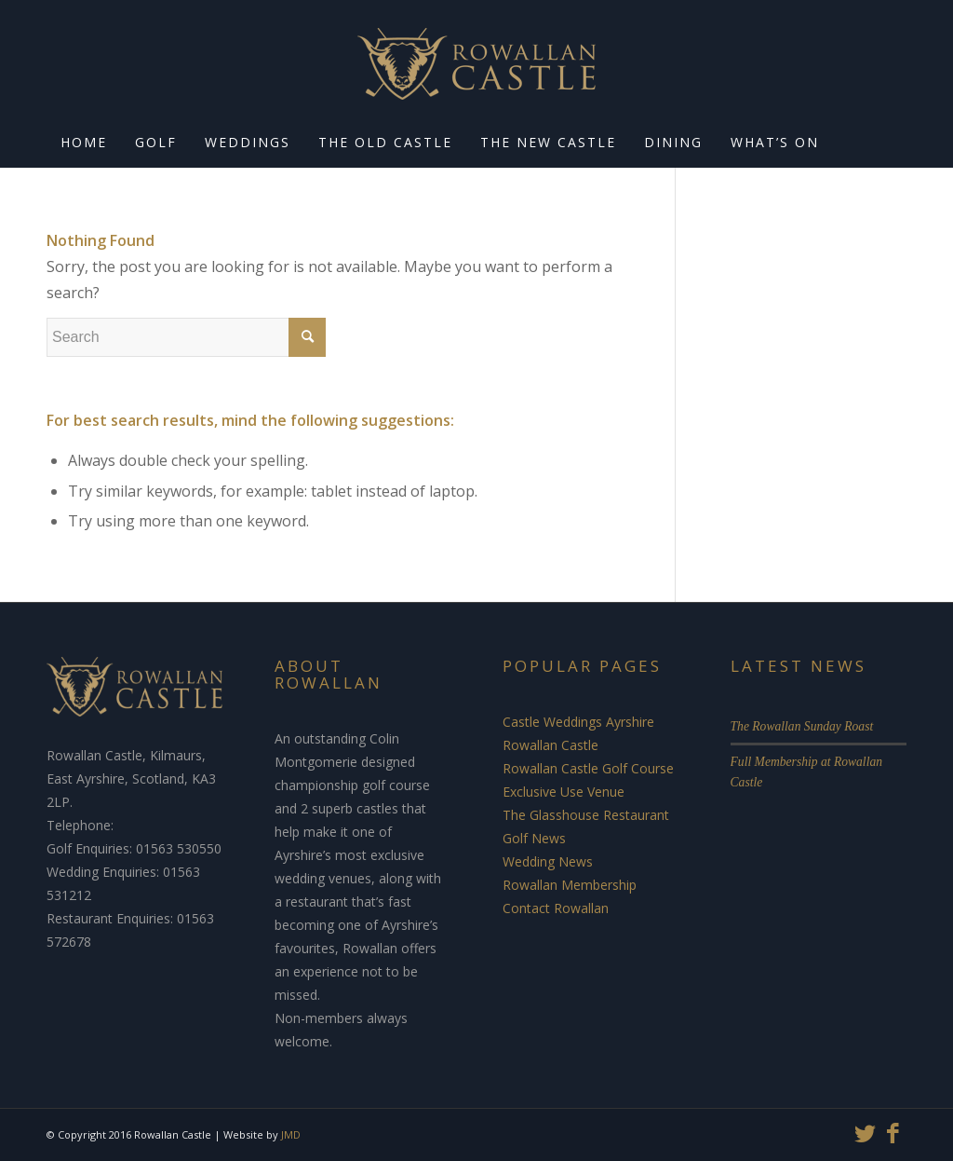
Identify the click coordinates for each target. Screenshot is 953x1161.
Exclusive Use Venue (563, 791)
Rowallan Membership (570, 885)
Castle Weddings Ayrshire (578, 722)
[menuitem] (84, 144)
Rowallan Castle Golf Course (588, 768)
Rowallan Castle (550, 745)
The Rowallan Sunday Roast (802, 726)
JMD (291, 1134)
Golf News (534, 838)
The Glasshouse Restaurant (586, 815)
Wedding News (548, 861)
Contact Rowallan (556, 908)
